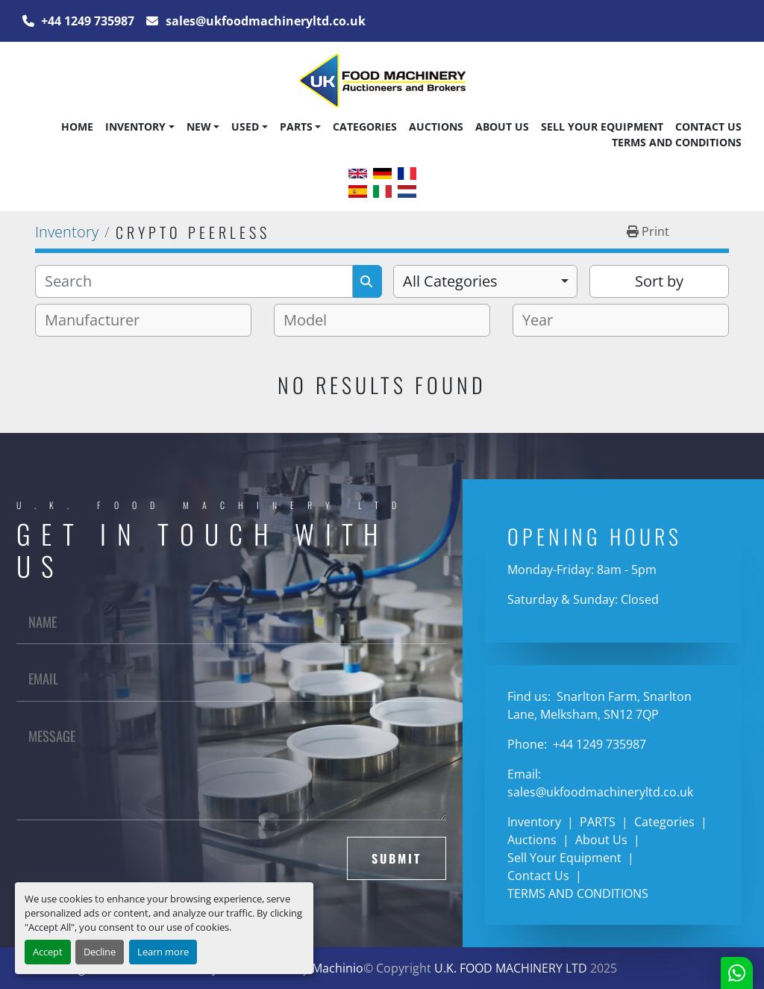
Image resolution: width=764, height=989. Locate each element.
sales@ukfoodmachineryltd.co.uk (264, 21)
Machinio (337, 968)
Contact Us (708, 126)
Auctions (436, 126)
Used (245, 126)
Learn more (163, 951)
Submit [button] (397, 858)
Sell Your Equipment (602, 126)
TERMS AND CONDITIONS (677, 142)
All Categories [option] (450, 281)
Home (77, 126)
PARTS (296, 126)
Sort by (659, 281)
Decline (100, 951)
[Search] (194, 281)
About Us (502, 126)
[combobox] (485, 281)
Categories (365, 126)
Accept (48, 951)
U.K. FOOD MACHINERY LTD (510, 968)
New (199, 126)
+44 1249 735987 (86, 21)
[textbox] (98, 320)
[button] (139, 126)
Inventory (135, 126)
